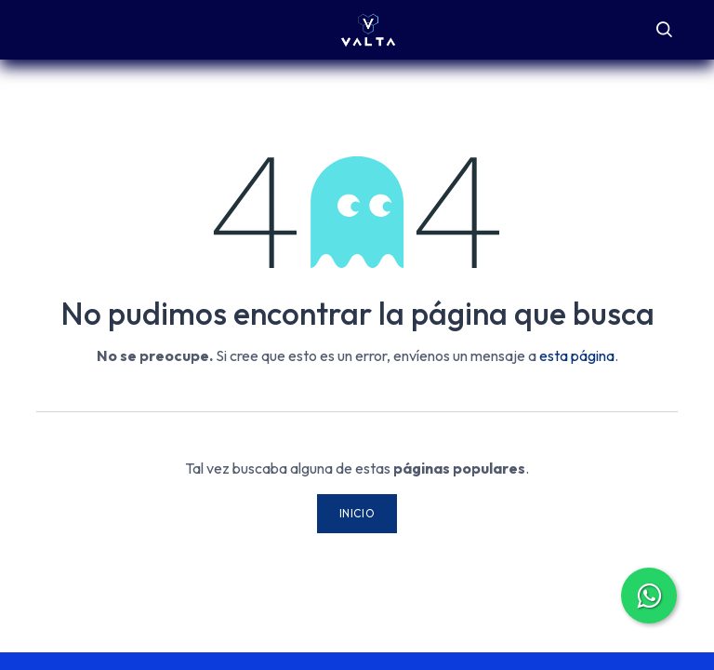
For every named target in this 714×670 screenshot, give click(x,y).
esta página (577, 355)
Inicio (357, 513)
